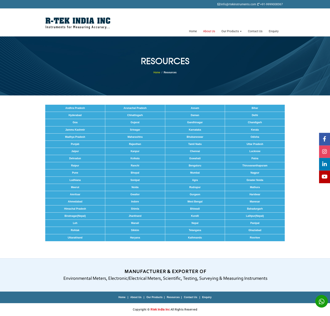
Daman (195, 115)
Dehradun (75, 158)
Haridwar (254, 194)
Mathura (255, 187)
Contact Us (255, 31)
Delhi (255, 115)
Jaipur (75, 151)
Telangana (195, 230)
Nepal (195, 223)
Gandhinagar (195, 122)
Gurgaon (195, 194)
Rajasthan (135, 144)
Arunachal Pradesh (135, 108)
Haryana (135, 237)
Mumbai (195, 172)
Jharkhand (135, 215)
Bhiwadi (195, 208)
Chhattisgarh (135, 115)
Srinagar (135, 129)
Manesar (255, 201)
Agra (195, 180)
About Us (209, 31)
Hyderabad (75, 115)
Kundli (195, 215)
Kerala (255, 129)
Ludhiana (75, 180)
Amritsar (75, 194)
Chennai (195, 151)
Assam (195, 108)
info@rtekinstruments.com (238, 4)
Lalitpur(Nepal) (255, 215)
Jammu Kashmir (75, 129)
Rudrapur (195, 187)
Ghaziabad (255, 230)
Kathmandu (195, 237)
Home (193, 31)
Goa (75, 122)
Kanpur (135, 151)
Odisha (255, 136)
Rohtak (75, 230)
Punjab (75, 144)
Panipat (254, 223)
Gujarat (135, 122)
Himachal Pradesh (75, 208)
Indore (135, 201)
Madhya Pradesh (75, 136)
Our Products (231, 31)
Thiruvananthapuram (254, 165)
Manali (135, 223)
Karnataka (195, 129)
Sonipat (135, 180)
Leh (75, 223)
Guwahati (195, 158)
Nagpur (254, 172)
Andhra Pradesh (75, 108)
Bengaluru (195, 165)
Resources (173, 297)
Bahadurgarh (255, 208)
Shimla (135, 208)
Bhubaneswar (195, 136)
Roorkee (255, 237)
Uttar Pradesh (255, 144)
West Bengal (194, 201)
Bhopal (135, 172)
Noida (135, 187)
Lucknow (254, 151)
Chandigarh (255, 122)
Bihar (255, 108)
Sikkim (135, 230)
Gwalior (135, 194)
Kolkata (135, 158)
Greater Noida (254, 180)
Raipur (75, 165)
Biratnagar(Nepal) (75, 215)
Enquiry (274, 31)
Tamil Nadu (195, 144)
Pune (75, 172)
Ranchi (135, 165)
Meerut (75, 187)
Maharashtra (135, 136)
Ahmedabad (75, 201)
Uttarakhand (75, 237)
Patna (254, 158)
